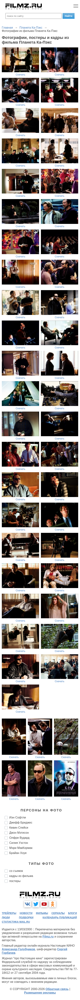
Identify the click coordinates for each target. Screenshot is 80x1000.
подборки (26, 917)
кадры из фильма (21, 875)
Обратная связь (57, 989)
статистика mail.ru (16, 921)
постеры (15, 881)
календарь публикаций (60, 917)
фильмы (42, 913)
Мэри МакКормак (20, 847)
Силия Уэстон (18, 842)
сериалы (58, 913)
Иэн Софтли (17, 817)
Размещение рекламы (40, 992)
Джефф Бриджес (20, 822)
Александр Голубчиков (18, 949)
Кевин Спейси (18, 827)
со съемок (16, 870)
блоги (72, 913)
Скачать (20, 74)
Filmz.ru (48, 936)
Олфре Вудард (19, 837)
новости (26, 913)
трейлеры (9, 913)
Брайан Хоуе (18, 852)
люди (6, 917)
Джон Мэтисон (19, 832)
